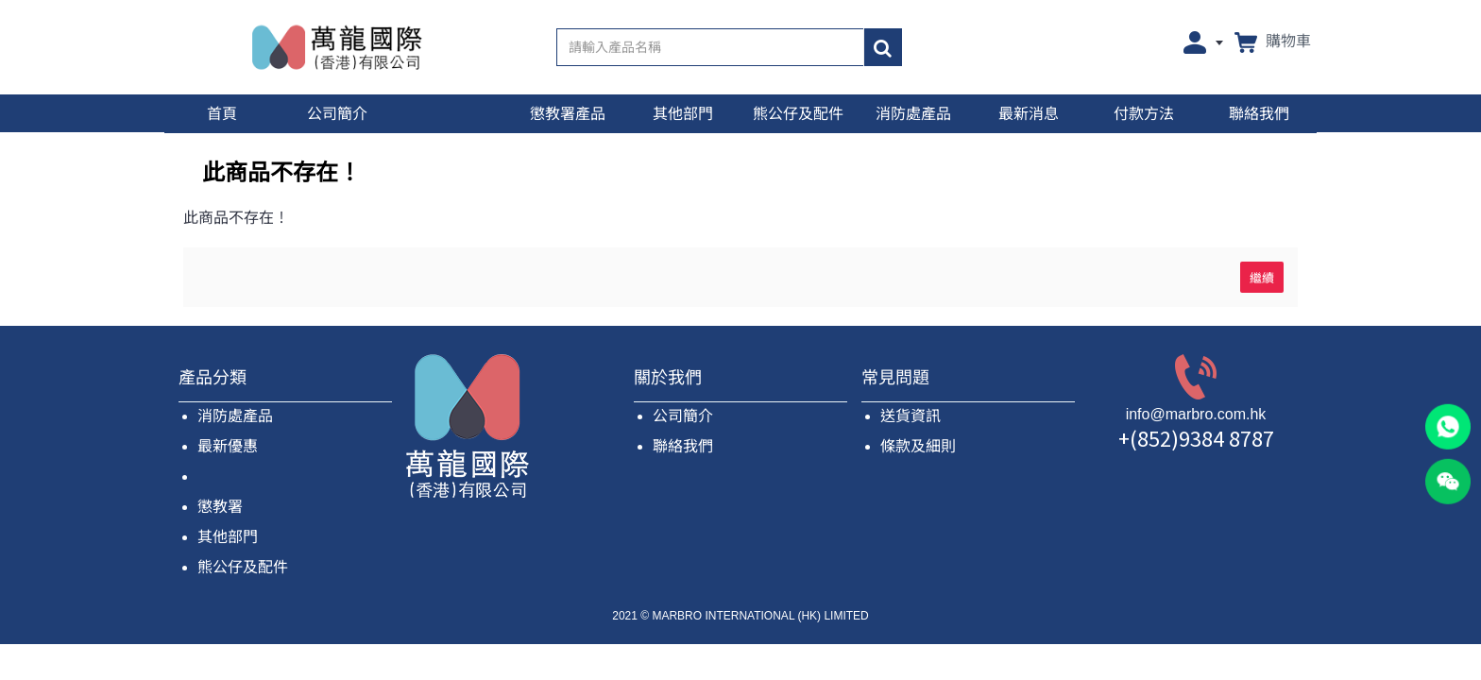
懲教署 (220, 507)
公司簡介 (683, 416)
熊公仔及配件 (242, 567)
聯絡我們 (683, 446)
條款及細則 (918, 446)
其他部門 (227, 537)
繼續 (1262, 276)
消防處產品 (235, 416)
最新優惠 (227, 446)
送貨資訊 (910, 416)
